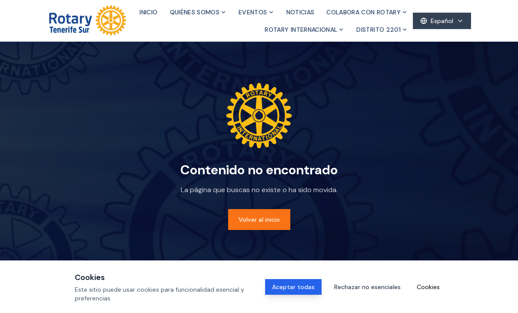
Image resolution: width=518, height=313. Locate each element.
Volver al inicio (259, 219)
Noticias (300, 12)
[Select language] (442, 21)
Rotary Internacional (304, 29)
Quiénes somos (198, 12)
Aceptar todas (293, 287)
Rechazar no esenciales (367, 287)
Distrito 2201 (382, 29)
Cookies (428, 287)
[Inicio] (88, 20)
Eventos (256, 12)
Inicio (148, 12)
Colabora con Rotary (367, 12)
